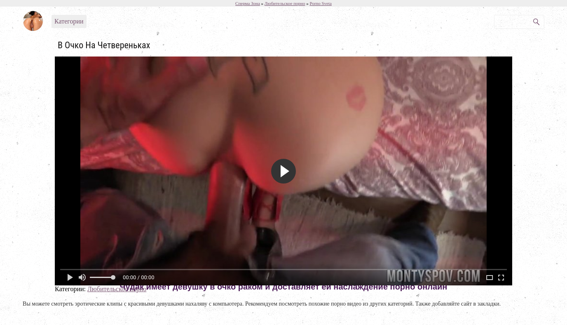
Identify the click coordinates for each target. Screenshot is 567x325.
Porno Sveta (320, 3)
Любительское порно (116, 288)
